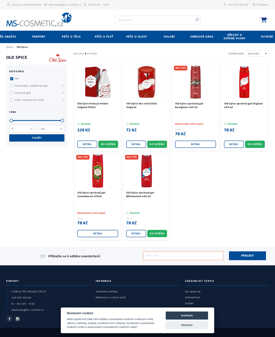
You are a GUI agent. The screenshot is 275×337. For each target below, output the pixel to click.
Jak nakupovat (192, 291)
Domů (9, 47)
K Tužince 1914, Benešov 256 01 (28, 291)
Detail (87, 144)
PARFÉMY (38, 36)
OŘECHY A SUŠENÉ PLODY (234, 36)
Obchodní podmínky (107, 291)
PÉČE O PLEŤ (104, 36)
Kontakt (189, 303)
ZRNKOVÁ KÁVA (201, 36)
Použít (37, 137)
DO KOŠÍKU (108, 144)
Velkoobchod (192, 297)
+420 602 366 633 (21, 297)
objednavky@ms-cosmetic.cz (27, 309)
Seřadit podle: (236, 53)
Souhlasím (187, 315)
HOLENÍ (169, 36)
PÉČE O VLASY (136, 36)
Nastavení (187, 325)
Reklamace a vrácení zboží (110, 297)
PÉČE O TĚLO (71, 36)
